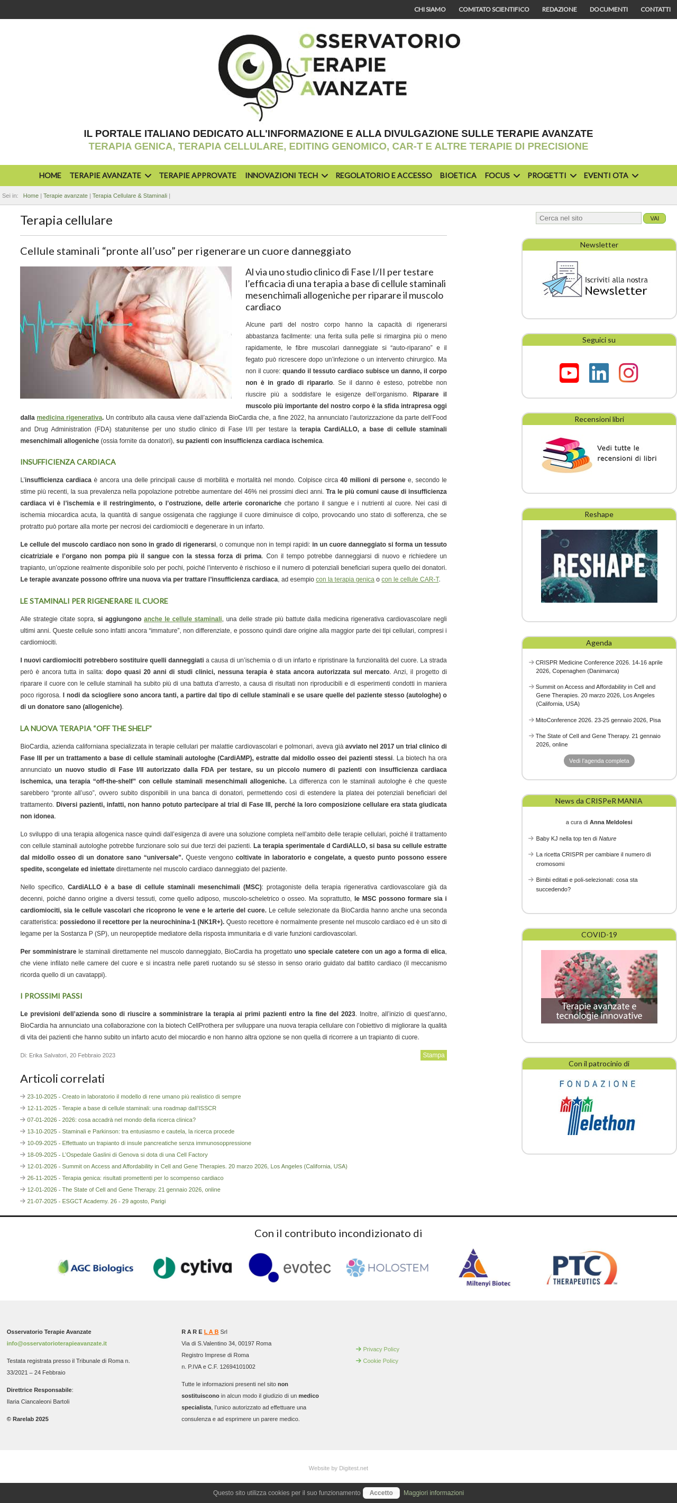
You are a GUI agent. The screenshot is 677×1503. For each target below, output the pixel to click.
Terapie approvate (197, 175)
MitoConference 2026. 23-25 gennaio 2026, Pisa (598, 720)
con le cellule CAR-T (409, 579)
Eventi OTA (610, 175)
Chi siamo (430, 9)
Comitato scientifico (494, 9)
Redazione (559, 9)
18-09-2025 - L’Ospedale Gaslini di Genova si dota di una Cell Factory (117, 1154)
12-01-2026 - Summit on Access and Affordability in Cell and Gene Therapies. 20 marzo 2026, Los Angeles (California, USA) (187, 1166)
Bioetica (458, 175)
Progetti (550, 175)
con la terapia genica (345, 579)
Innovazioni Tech (285, 175)
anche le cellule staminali (183, 619)
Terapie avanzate (109, 175)
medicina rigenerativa (69, 417)
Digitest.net (353, 1468)
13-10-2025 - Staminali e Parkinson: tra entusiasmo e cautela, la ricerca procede (130, 1131)
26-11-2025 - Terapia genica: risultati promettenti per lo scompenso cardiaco (125, 1178)
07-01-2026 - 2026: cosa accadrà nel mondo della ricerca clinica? (111, 1120)
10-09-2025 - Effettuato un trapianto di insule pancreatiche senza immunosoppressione (139, 1143)
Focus (501, 175)
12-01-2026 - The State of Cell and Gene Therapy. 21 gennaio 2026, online (123, 1189)
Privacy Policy (381, 1349)
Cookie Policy (380, 1361)
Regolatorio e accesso (383, 175)
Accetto (381, 1493)
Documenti (609, 9)
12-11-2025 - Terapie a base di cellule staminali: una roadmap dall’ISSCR (121, 1108)
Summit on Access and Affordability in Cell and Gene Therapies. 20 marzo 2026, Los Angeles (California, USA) (596, 695)
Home (50, 175)
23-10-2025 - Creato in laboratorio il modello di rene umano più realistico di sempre (134, 1096)
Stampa (433, 1055)
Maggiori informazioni (434, 1493)
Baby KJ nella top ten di (576, 838)
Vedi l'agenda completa (599, 761)
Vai (654, 218)
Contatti (656, 9)
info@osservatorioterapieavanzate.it (57, 1343)
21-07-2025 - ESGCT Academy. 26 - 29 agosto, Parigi (96, 1201)
